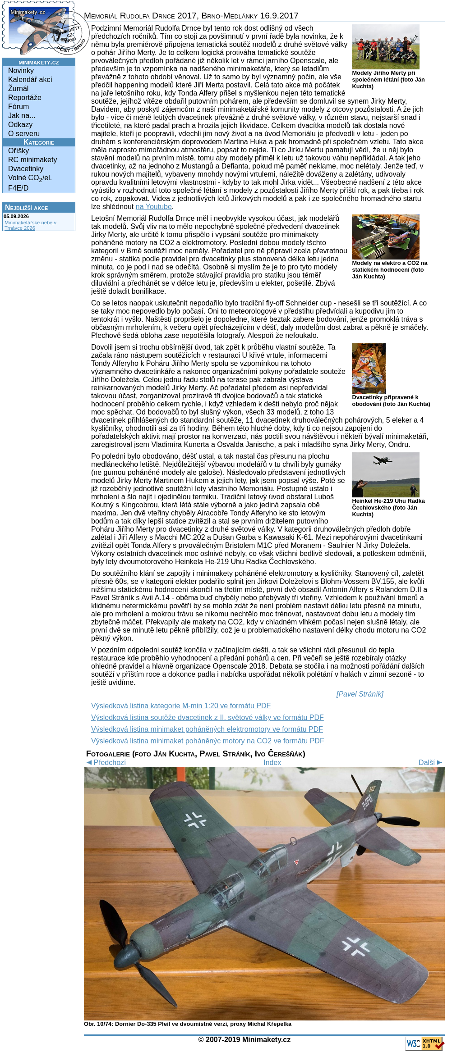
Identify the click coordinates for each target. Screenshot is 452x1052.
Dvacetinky (25, 169)
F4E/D (18, 188)
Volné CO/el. (30, 178)
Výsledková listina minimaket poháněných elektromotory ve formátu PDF (207, 729)
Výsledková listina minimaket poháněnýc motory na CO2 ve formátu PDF (207, 741)
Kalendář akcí (30, 79)
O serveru (24, 133)
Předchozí (105, 762)
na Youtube (154, 206)
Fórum (18, 106)
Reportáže (25, 97)
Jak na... (21, 115)
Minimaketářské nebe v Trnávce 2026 (30, 225)
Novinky (21, 70)
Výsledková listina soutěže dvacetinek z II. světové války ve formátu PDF (207, 717)
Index (272, 762)
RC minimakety (32, 160)
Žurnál (18, 88)
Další (432, 762)
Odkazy (20, 124)
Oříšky (18, 151)
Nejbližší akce (26, 207)
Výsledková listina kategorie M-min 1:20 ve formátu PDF (181, 706)
